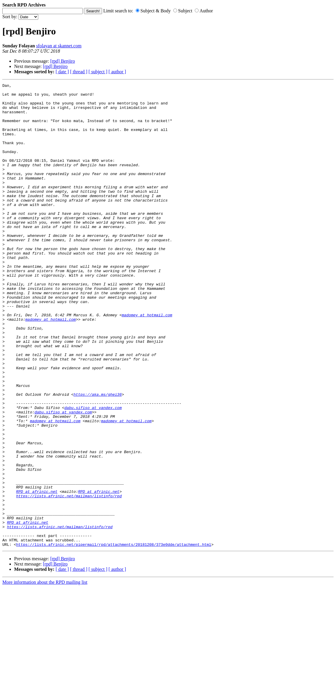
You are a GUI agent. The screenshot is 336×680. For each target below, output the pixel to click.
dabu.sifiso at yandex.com (93, 472)
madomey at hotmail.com (147, 361)
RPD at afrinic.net (36, 573)
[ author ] (117, 71)
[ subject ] (98, 71)
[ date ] (62, 71)
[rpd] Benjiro (62, 61)
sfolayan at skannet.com (58, 45)
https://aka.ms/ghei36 (98, 457)
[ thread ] (78, 71)
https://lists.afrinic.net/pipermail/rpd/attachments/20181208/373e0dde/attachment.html (113, 637)
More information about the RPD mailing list (44, 674)
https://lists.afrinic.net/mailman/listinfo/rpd (69, 578)
